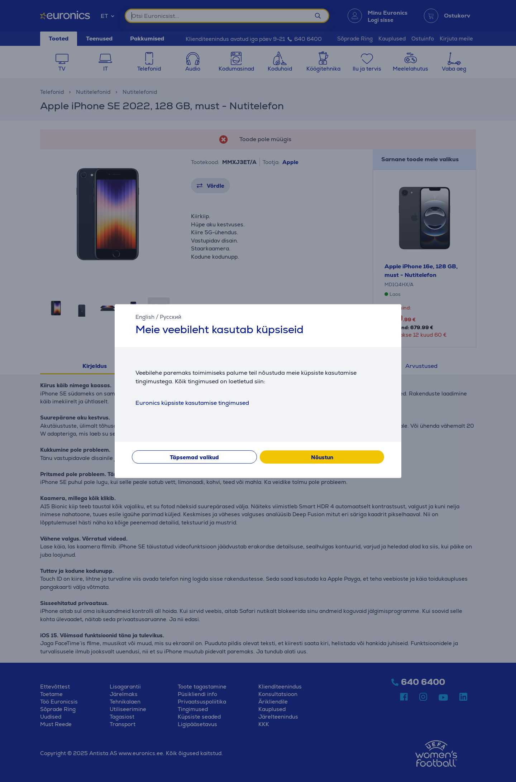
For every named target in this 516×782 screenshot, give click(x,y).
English (144, 316)
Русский (170, 316)
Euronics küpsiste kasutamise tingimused (192, 403)
